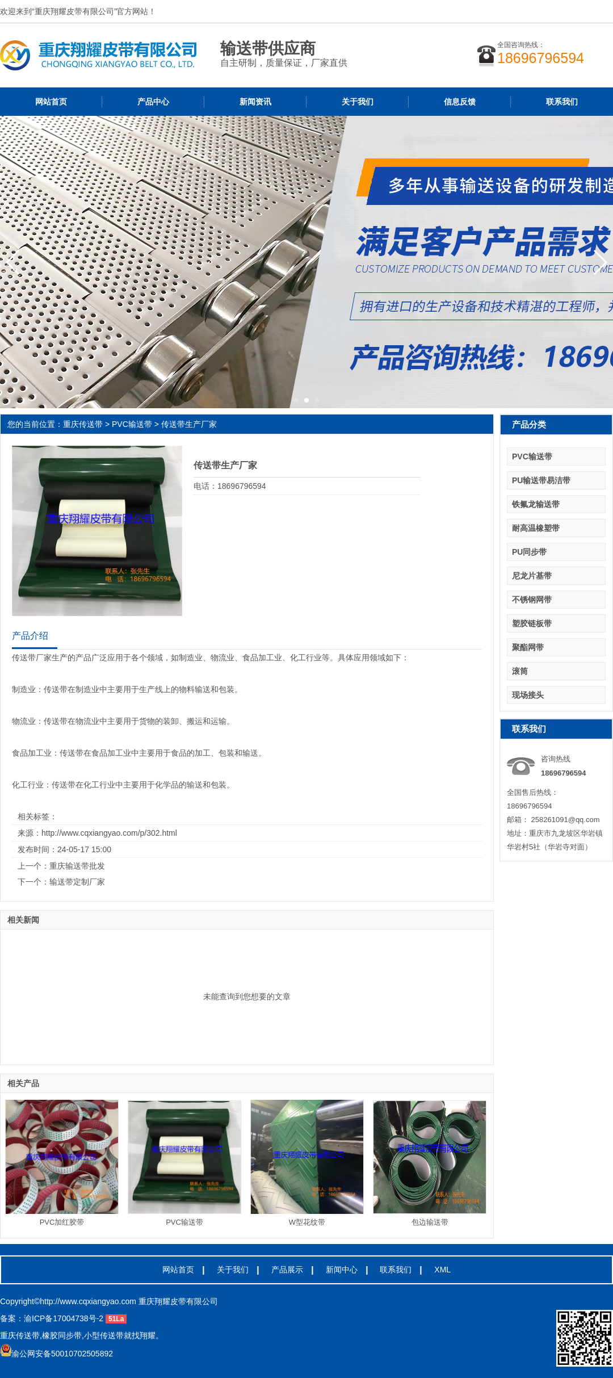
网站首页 (51, 101)
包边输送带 (430, 1222)
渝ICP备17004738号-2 (63, 1318)
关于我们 (357, 101)
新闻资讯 (255, 101)
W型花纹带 (307, 1222)
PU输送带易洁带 (541, 480)
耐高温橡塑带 (536, 528)
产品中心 (153, 101)
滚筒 (520, 671)
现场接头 (528, 695)
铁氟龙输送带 (536, 504)
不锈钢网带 (532, 599)
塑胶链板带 (532, 623)
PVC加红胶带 (62, 1222)
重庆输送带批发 (77, 865)
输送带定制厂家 (77, 881)
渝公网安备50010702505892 (56, 1353)
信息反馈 (460, 101)
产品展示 (287, 1269)
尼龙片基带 (532, 575)
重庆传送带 (83, 424)
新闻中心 (342, 1269)
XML (442, 1269)
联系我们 (562, 101)
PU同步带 (529, 551)
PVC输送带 (132, 424)
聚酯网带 (528, 647)
